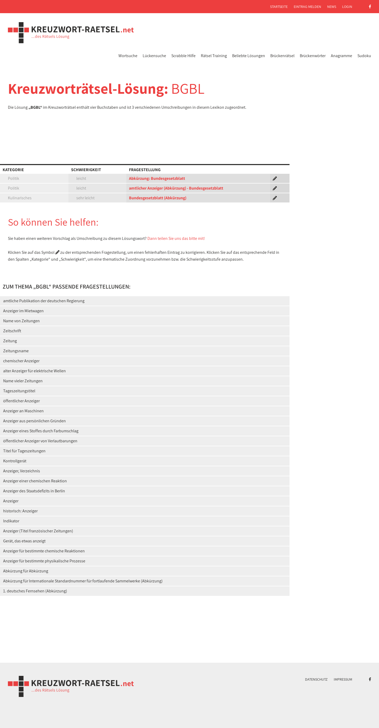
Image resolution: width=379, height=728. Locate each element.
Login (347, 6)
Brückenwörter (313, 55)
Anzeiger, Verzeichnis (21, 471)
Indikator (11, 521)
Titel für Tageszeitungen (24, 451)
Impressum (343, 679)
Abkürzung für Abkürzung (25, 571)
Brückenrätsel (282, 55)
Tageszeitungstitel (19, 391)
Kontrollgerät (14, 461)
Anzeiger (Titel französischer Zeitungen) (38, 531)
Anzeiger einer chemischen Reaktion (35, 481)
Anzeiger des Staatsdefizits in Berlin (34, 491)
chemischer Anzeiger (21, 361)
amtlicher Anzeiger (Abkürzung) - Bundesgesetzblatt (176, 188)
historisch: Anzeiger (20, 511)
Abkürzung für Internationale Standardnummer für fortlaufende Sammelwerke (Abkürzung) (83, 581)
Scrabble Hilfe (183, 55)
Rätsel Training (214, 55)
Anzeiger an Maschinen (23, 411)
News (331, 6)
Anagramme (341, 55)
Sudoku (364, 55)
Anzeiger (10, 501)
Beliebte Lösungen (248, 55)
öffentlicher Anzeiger (21, 401)
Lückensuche (154, 55)
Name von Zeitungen (21, 321)
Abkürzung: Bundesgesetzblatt (157, 178)
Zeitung (10, 341)
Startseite (279, 6)
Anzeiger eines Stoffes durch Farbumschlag (40, 431)
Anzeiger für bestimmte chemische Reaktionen (44, 551)
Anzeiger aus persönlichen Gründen (34, 421)
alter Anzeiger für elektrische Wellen (34, 371)
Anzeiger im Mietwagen (23, 311)
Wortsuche (127, 55)
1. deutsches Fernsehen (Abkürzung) (35, 591)
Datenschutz (316, 679)
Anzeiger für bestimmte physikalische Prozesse (44, 561)
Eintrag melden (307, 6)
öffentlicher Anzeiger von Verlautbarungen (40, 441)
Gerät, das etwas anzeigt (24, 541)
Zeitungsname (16, 351)
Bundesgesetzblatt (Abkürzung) (157, 198)
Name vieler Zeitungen (23, 381)
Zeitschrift (12, 331)
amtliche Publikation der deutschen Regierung (43, 301)
